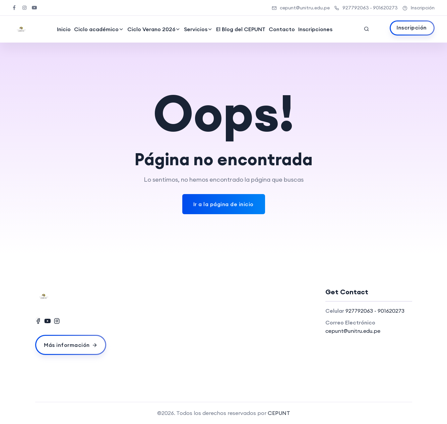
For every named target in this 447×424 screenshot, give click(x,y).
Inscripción (418, 8)
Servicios (195, 29)
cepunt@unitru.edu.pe (301, 8)
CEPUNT (279, 413)
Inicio (63, 29)
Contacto (281, 29)
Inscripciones (315, 29)
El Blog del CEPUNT (240, 29)
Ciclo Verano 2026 (151, 29)
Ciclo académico (96, 29)
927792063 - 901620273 (366, 8)
